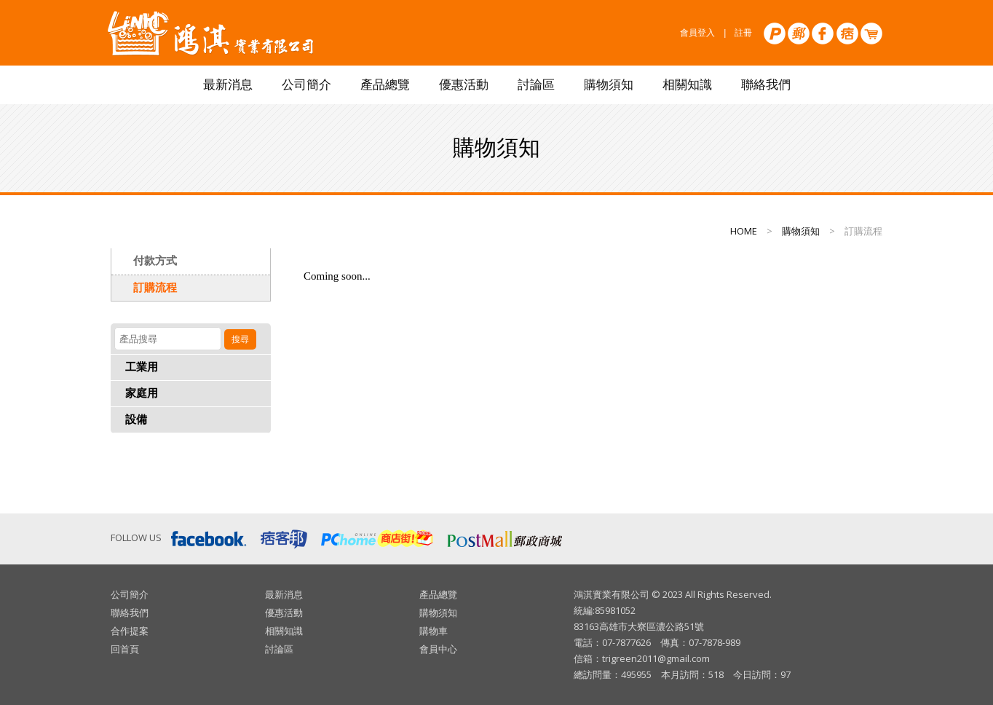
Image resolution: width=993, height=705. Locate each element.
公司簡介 (306, 85)
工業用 (141, 367)
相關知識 (687, 85)
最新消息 (228, 85)
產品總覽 (385, 85)
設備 (136, 419)
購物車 (433, 630)
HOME (743, 230)
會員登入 (697, 33)
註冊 (743, 33)
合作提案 (130, 630)
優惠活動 (463, 85)
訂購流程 (155, 288)
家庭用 (141, 393)
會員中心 (438, 648)
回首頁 (125, 648)
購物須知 (608, 85)
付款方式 (155, 261)
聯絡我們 (766, 85)
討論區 (536, 85)
